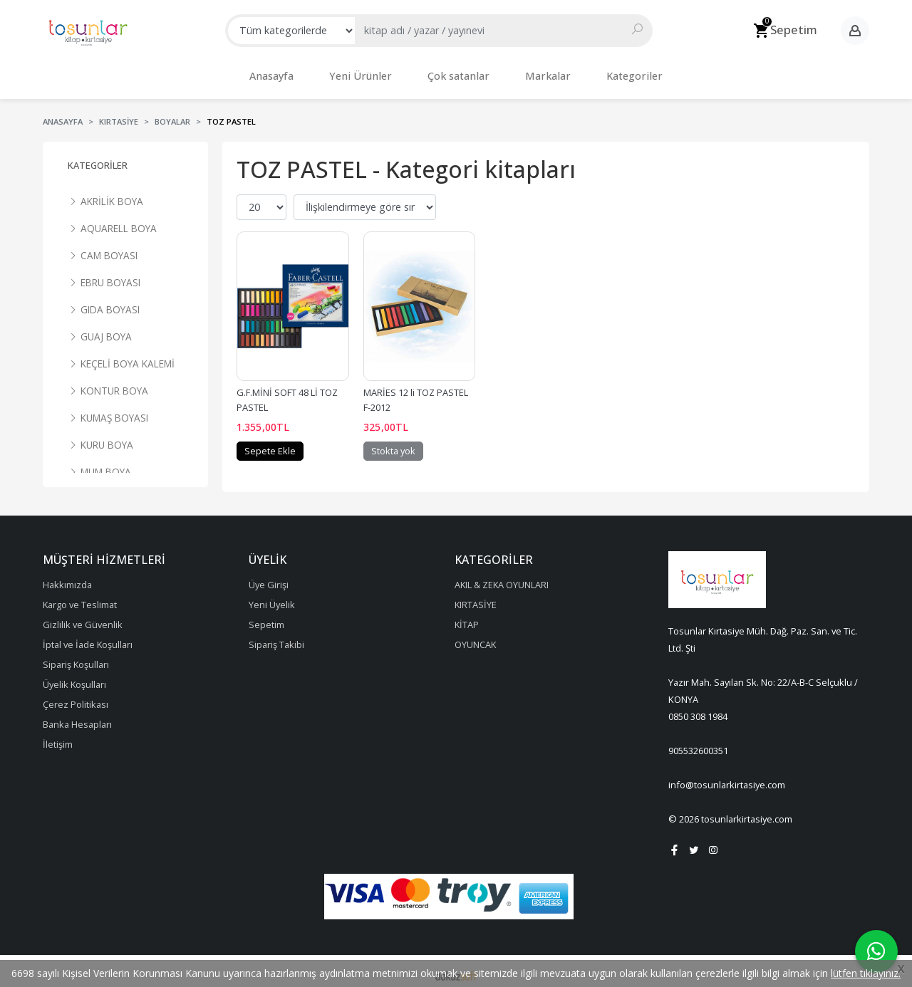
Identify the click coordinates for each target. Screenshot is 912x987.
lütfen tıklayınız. (866, 973)
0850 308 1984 (697, 709)
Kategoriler (98, 158)
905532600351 (698, 743)
